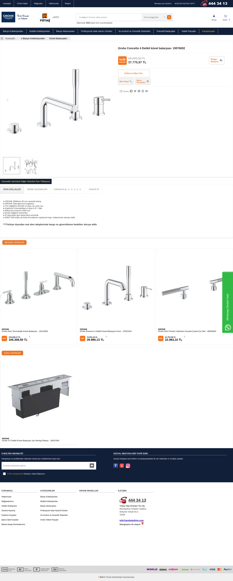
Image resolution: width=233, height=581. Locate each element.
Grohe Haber (22, 3)
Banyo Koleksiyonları (13, 31)
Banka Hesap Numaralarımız (13, 524)
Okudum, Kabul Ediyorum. (24, 473)
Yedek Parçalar (188, 31)
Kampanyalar (208, 31)
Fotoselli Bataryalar (166, 31)
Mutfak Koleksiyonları (39, 31)
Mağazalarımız (8, 501)
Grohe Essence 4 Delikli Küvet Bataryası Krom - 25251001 (106, 331)
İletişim (68, 3)
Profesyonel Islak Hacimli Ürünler (54, 511)
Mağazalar (38, 3)
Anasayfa (7, 3)
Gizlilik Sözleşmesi (9, 506)
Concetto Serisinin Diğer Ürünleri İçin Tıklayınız (26, 181)
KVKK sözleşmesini (15, 474)
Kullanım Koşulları (9, 515)
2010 (88, 23)
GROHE (5, 329)
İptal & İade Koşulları (10, 520)
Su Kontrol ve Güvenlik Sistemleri (135, 31)
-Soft (101, 577)
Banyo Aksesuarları (65, 31)
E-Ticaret (107, 577)
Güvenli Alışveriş (8, 511)
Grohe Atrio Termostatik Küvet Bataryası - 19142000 (25, 331)
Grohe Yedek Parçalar (49, 520)
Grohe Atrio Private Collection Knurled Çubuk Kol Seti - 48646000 (187, 331)
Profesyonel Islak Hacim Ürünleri (96, 31)
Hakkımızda (54, 3)
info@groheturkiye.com (131, 520)
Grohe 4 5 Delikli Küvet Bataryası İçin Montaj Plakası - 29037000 (30, 441)
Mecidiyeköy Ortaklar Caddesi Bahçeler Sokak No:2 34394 (137, 506)
